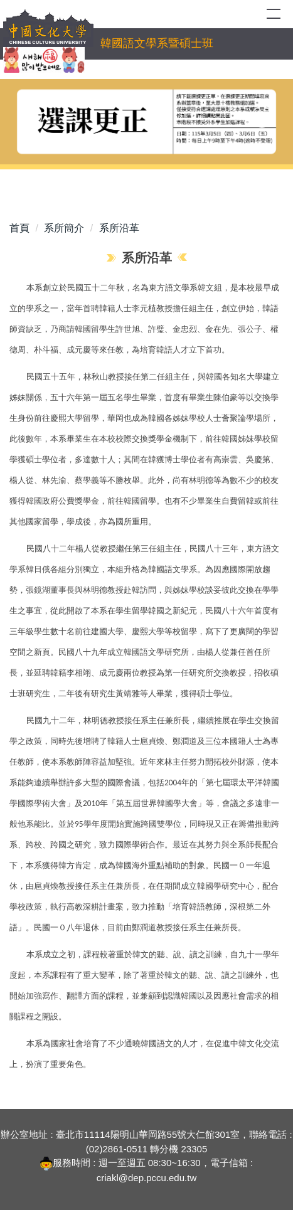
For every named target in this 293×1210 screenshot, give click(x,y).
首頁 (19, 228)
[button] (31, 117)
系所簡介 (64, 228)
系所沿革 (119, 228)
